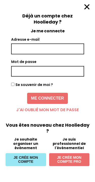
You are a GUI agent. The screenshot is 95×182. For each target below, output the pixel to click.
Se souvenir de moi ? (34, 84)
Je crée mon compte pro (69, 159)
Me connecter (47, 98)
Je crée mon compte (26, 159)
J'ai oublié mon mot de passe (47, 110)
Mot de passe (23, 61)
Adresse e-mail (25, 39)
